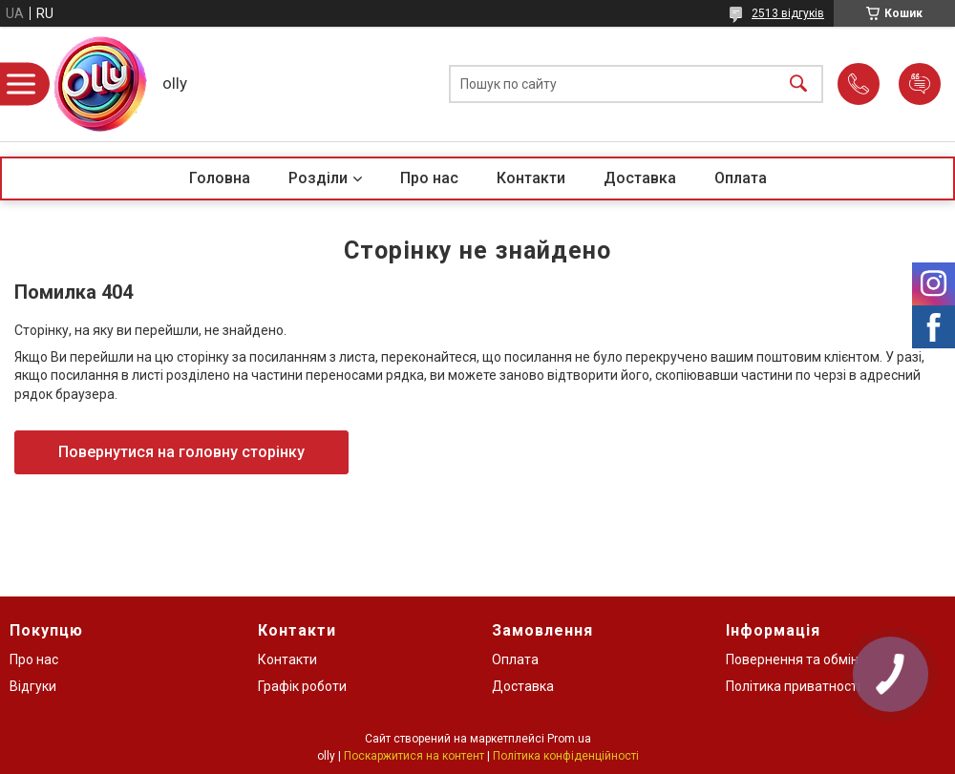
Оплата (740, 178)
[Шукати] (798, 84)
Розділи (318, 178)
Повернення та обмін (792, 659)
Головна (219, 178)
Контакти (531, 178)
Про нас (429, 178)
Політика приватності (793, 686)
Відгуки (33, 686)
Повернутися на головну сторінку (181, 452)
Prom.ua (569, 738)
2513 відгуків (788, 13)
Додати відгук (920, 84)
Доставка (640, 178)
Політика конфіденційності (566, 756)
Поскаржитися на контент (414, 756)
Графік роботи (302, 686)
